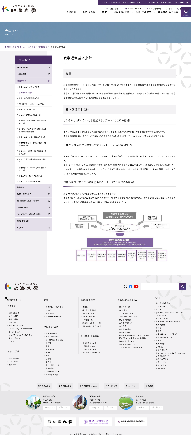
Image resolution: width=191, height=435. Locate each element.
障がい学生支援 (52, 367)
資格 (47, 348)
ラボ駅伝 (159, 347)
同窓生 (167, 2)
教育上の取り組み (24, 194)
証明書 (48, 335)
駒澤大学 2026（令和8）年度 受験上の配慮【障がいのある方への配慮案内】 (134, 332)
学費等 (48, 351)
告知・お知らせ (23, 221)
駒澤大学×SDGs (89, 341)
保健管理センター (53, 363)
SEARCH (186, 20)
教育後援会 (160, 324)
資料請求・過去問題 (126, 337)
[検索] (159, 286)
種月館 (158, 309)
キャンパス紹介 (88, 309)
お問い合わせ (155, 8)
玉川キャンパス (143, 390)
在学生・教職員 (132, 2)
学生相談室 (50, 360)
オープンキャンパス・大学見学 (130, 343)
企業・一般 (182, 2)
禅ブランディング (162, 318)
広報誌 (20, 228)
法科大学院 (160, 306)
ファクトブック (22, 208)
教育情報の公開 (70, 380)
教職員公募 (160, 343)
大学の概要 (21, 74)
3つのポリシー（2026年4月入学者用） (32, 104)
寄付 (170, 8)
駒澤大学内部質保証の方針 (29, 98)
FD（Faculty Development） (28, 201)
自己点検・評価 (110, 380)
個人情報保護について (90, 380)
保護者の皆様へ (125, 328)
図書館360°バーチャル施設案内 (168, 321)
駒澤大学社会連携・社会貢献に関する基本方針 (33, 152)
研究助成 (49, 306)
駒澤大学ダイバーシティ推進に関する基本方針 (32, 169)
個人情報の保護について (165, 337)
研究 (104, 17)
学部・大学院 (89, 17)
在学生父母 (151, 2)
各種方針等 (21, 81)
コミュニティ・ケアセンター (92, 322)
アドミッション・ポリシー (128, 312)
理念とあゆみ (22, 68)
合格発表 (122, 322)
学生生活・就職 (121, 17)
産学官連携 (50, 309)
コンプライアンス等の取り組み (29, 214)
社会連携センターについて (92, 344)
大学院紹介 (13, 354)
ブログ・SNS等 (161, 350)
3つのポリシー (127, 380)
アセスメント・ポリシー (27, 109)
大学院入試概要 (125, 316)
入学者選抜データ (126, 309)
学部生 (48, 338)
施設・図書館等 (143, 17)
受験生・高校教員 (111, 2)
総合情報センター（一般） (92, 319)
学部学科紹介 (14, 351)
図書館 (85, 303)
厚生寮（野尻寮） (88, 312)
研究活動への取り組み (54, 303)
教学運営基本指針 (25, 93)
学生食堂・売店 (88, 316)
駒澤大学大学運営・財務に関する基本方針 (33, 161)
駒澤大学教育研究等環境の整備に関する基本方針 (32, 144)
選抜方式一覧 (124, 303)
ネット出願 (123, 306)
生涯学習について (89, 338)
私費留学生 (50, 341)
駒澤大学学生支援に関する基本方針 (32, 137)
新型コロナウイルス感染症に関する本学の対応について (170, 354)
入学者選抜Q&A (125, 319)
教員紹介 (12, 358)
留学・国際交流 (51, 325)
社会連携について (89, 335)
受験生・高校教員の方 (128, 298)
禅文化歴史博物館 (89, 306)
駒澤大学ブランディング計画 (29, 87)
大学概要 (71, 17)
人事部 (158, 340)
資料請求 (184, 8)
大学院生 (49, 344)
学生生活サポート (53, 357)
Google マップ (49, 401)
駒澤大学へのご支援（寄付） (166, 334)
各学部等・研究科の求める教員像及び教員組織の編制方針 (33, 130)
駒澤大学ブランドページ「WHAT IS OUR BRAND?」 (169, 313)
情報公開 (20, 188)
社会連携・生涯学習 (168, 17)
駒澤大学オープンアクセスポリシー (31, 176)
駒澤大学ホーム (14, 298)
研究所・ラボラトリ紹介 (55, 312)
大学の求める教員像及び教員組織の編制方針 (32, 122)
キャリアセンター (52, 329)
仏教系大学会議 (162, 359)
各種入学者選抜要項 (127, 340)
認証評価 (141, 380)
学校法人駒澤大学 (163, 303)
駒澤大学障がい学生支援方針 (30, 182)
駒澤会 (158, 331)
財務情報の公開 (52, 380)
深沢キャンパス (96, 390)
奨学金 (48, 354)
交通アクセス (115, 8)
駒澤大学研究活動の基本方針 (30, 115)
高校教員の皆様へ (126, 325)
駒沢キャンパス (50, 390)
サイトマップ (160, 368)
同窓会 (158, 328)
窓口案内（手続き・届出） (55, 332)
